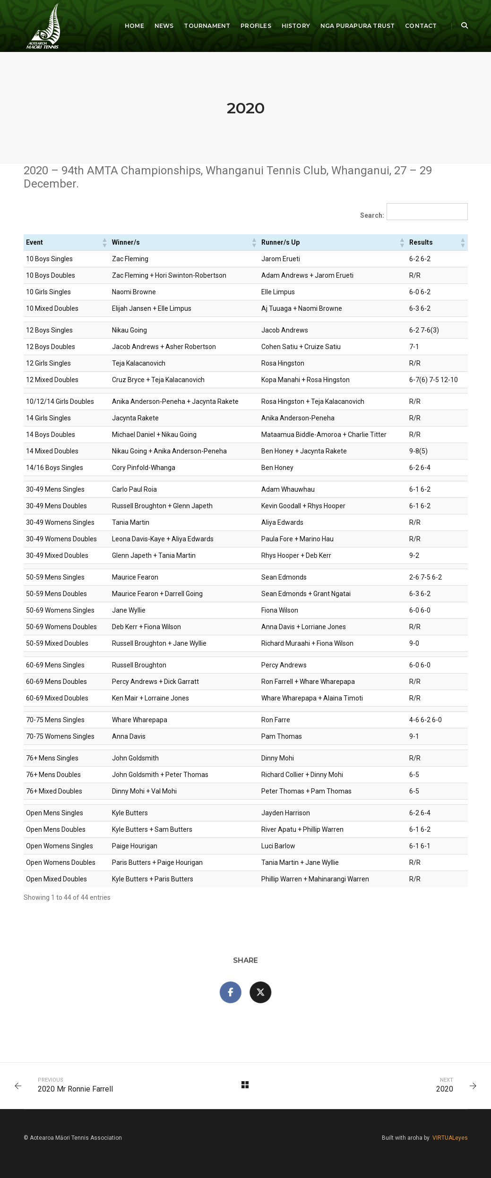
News (164, 25)
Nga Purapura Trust (357, 25)
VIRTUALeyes (450, 1138)
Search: (372, 215)
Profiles (256, 25)
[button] (104, 242)
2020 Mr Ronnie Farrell (75, 1088)
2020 (444, 1088)
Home (134, 25)
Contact (421, 25)
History (296, 25)
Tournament (207, 25)
